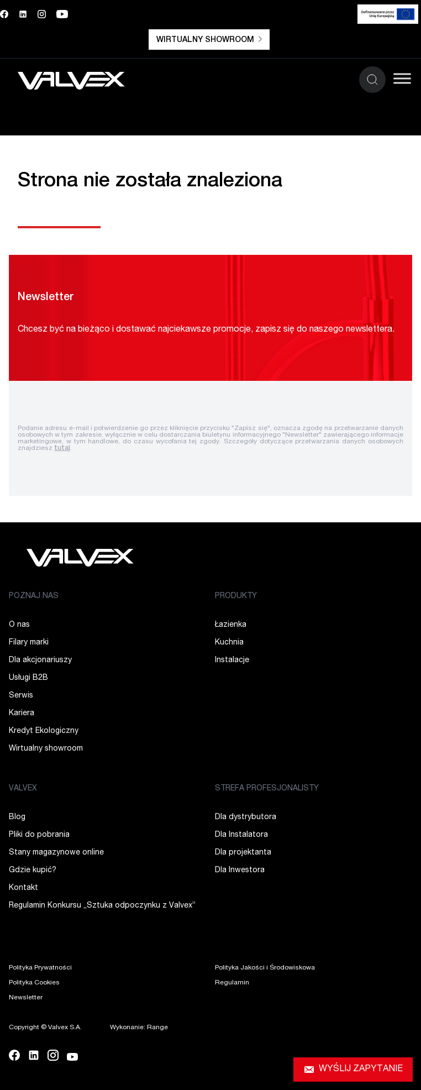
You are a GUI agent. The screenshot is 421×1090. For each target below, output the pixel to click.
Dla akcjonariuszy (40, 660)
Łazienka (230, 625)
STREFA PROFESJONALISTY (267, 789)
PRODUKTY (236, 596)
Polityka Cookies (34, 982)
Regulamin (232, 982)
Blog (17, 817)
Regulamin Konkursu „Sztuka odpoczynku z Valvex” (102, 906)
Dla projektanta (243, 853)
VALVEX (23, 789)
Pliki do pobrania (39, 835)
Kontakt (23, 888)
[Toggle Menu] (402, 78)
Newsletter (26, 997)
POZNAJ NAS (34, 596)
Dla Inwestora (240, 870)
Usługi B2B (28, 678)
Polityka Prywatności (40, 968)
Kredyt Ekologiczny (43, 731)
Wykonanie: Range (139, 1027)
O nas (19, 625)
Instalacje (232, 660)
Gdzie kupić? (32, 870)
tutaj (62, 448)
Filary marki (29, 643)
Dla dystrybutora (245, 817)
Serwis (21, 696)
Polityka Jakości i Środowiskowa (265, 968)
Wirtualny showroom (209, 40)
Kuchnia (229, 643)
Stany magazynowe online (56, 853)
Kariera (21, 713)
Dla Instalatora (241, 835)
